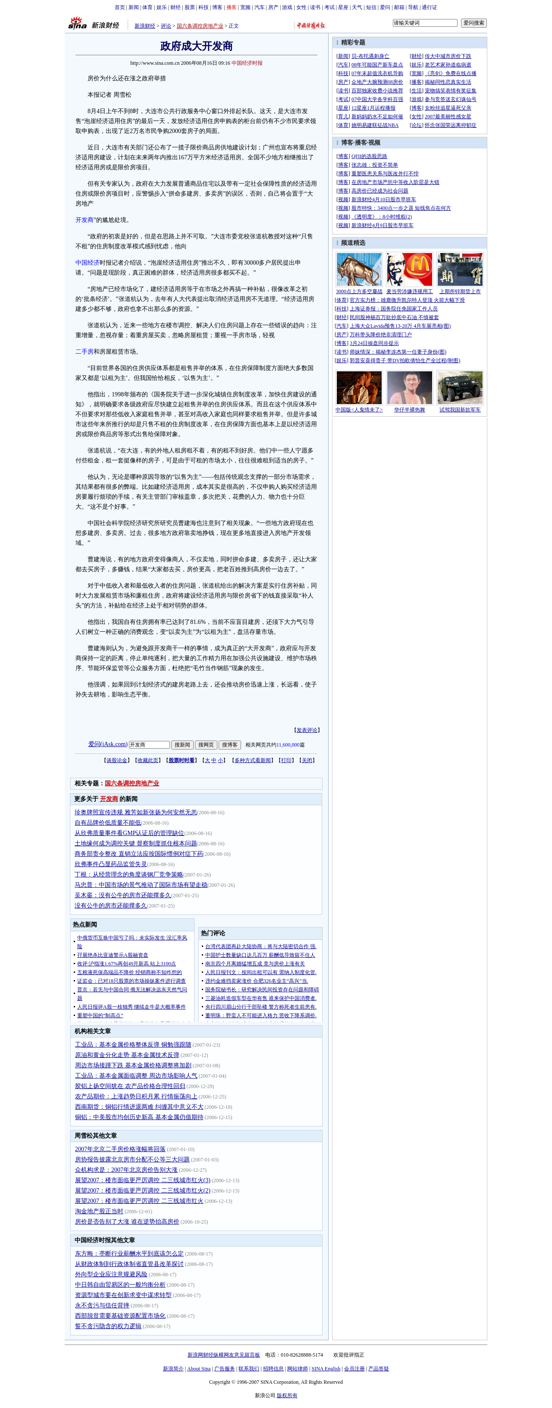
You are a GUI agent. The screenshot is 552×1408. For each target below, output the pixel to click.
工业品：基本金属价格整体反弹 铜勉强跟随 (133, 1044)
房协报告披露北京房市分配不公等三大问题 (132, 1159)
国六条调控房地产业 (200, 26)
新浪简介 (173, 1369)
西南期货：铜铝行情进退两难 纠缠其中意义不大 (139, 1107)
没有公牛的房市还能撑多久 (111, 905)
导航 (413, 7)
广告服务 (224, 1369)
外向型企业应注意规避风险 (111, 1274)
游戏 (287, 7)
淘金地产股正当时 (99, 1211)
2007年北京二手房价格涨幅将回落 (120, 1149)
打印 (286, 760)
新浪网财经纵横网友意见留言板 (224, 1355)
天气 (357, 7)
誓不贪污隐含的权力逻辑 (108, 1326)
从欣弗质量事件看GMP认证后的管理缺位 (129, 833)
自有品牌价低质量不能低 (108, 822)
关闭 (307, 760)
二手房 (84, 351)
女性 (301, 7)
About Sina (198, 1369)
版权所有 (287, 1395)
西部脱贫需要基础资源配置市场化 (120, 1316)
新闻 (134, 7)
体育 (147, 7)
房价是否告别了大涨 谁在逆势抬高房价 (127, 1221)
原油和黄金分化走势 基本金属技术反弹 (127, 1055)
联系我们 (248, 1369)
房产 (273, 7)
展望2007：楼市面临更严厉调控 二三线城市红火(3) (142, 1180)
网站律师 (297, 1369)
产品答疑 (378, 1369)
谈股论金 (117, 760)
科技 (203, 7)
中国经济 (87, 262)
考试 (329, 7)
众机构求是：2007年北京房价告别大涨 (126, 1170)
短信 (371, 7)
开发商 (84, 220)
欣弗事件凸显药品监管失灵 (111, 864)
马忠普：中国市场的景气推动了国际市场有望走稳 (141, 885)
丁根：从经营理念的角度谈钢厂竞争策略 (129, 874)
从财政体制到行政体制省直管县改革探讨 (129, 1264)
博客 (217, 7)
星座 (343, 7)
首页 (120, 7)
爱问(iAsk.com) (108, 744)
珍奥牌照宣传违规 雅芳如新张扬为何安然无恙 (136, 812)
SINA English (325, 1369)
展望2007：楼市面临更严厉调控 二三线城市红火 (139, 1201)
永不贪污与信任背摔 (102, 1305)
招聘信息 (273, 1369)
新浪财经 (145, 26)
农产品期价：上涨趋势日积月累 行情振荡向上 (136, 1096)
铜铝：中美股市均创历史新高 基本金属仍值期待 (139, 1117)
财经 (175, 7)
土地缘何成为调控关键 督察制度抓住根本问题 (136, 843)
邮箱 (399, 7)
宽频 (245, 7)
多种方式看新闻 (253, 760)
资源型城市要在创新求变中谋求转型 (123, 1295)
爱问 (385, 7)
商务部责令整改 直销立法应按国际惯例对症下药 (139, 854)
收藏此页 (148, 760)
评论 (166, 26)
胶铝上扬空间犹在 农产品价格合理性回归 (130, 1086)
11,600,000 (288, 745)
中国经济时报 (247, 63)
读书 (315, 7)
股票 (190, 7)
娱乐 (162, 7)
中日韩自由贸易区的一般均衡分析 (120, 1284)
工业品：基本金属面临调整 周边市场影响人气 (136, 1076)
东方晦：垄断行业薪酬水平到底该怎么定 (129, 1253)
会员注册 (354, 1369)
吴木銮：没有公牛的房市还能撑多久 (123, 895)
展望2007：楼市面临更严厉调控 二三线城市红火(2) (142, 1190)
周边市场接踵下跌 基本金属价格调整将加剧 (133, 1065)
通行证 (429, 7)
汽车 (259, 7)
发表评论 (307, 730)
